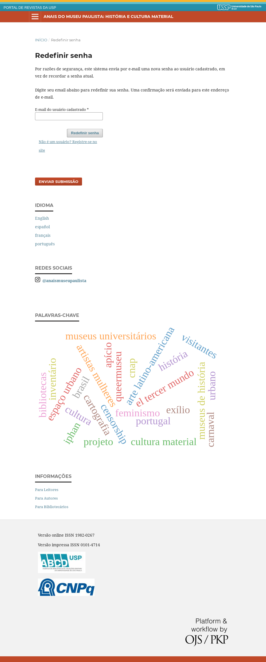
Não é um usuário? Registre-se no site (68, 146)
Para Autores (46, 498)
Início (41, 40)
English (42, 218)
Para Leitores (46, 489)
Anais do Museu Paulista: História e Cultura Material (108, 16)
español (42, 226)
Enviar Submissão (58, 181)
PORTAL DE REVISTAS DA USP (30, 8)
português (45, 244)
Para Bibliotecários (51, 506)
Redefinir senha (85, 133)
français (42, 235)
